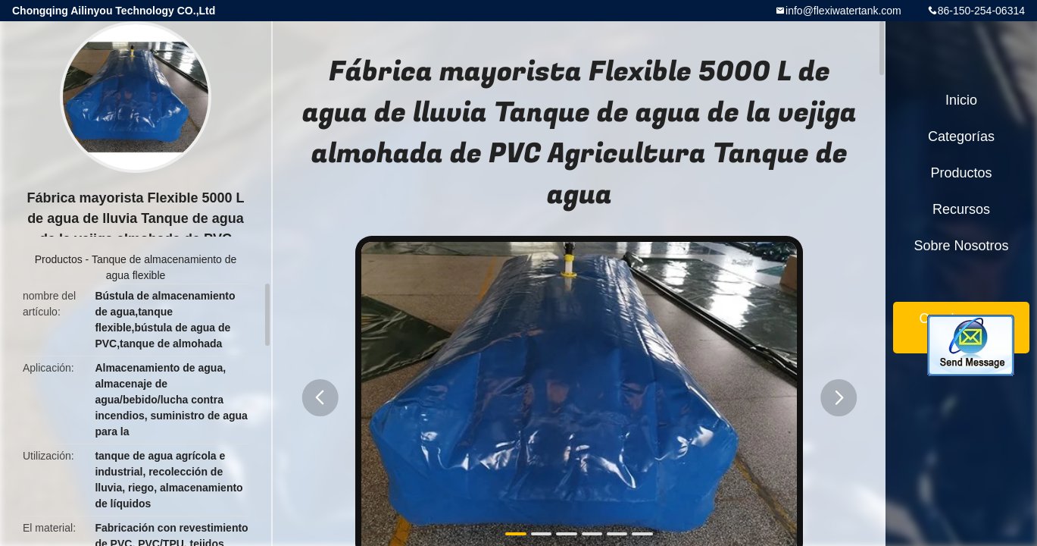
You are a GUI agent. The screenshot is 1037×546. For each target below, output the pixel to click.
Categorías (961, 136)
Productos (59, 259)
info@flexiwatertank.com (843, 11)
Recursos (961, 209)
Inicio (961, 100)
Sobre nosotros (961, 245)
